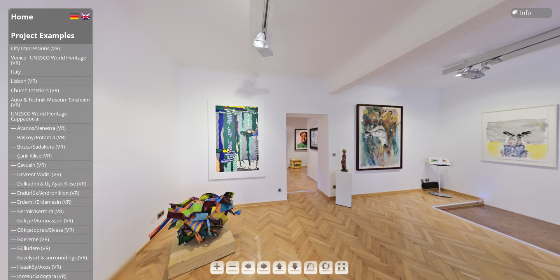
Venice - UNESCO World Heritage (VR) (48, 60)
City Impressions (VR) (35, 48)
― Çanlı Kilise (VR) (31, 155)
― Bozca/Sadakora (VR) (38, 146)
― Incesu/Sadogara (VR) (38, 276)
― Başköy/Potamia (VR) (38, 137)
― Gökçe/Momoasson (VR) (42, 220)
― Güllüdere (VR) (30, 248)
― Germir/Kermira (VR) (37, 211)
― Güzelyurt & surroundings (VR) (49, 257)
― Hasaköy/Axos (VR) (36, 266)
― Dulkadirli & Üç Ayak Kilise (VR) (48, 183)
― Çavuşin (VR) (28, 164)
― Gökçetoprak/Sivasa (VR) (42, 229)
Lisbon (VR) (24, 80)
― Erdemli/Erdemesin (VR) (41, 201)
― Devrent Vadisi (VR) (36, 174)
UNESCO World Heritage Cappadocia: (39, 116)
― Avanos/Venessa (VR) (38, 127)
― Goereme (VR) (30, 239)
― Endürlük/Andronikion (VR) (45, 192)
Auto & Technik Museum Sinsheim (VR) (50, 102)
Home (22, 16)
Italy (16, 71)
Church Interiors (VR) (35, 90)
